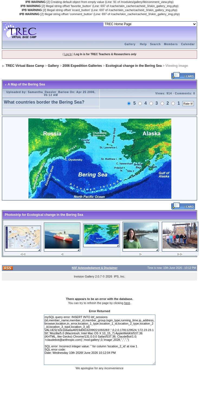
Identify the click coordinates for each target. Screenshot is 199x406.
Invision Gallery (84, 276)
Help (143, 44)
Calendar (188, 44)
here (127, 303)
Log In (68, 54)
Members (171, 44)
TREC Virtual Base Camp (25, 66)
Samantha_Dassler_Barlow (48, 92)
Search (155, 44)
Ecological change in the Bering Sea (134, 66)
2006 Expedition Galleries (82, 66)
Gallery (130, 44)
